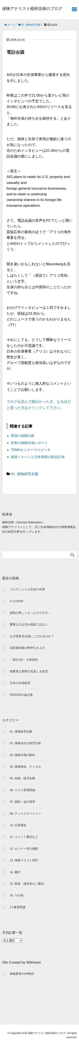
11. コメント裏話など (24, 836)
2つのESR (16, 601)
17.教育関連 (17, 907)
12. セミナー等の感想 (24, 848)
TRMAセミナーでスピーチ (31, 450)
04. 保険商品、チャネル (25, 766)
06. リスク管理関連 (22, 790)
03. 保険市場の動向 (22, 755)
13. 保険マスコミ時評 (24, 860)
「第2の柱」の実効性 (24, 659)
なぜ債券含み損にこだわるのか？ (32, 636)
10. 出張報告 (18, 825)
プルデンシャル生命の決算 (27, 589)
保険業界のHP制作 (22, 973)
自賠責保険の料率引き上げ (27, 647)
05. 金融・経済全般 (22, 778)
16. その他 (16, 895)
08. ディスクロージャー (25, 813)
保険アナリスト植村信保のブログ (32, 8)
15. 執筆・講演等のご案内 (27, 883)
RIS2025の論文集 (21, 694)
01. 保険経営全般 (24, 474)
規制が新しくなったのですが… (30, 612)
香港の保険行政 (22, 436)
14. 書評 (15, 872)
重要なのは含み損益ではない (29, 624)
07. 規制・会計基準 (22, 801)
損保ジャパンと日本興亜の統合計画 (38, 457)
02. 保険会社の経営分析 (25, 743)
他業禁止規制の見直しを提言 (29, 671)
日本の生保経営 (20, 683)
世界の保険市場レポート (29, 443)
